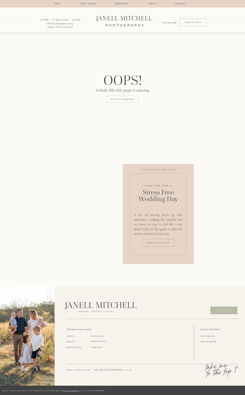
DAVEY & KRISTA (70, 391)
